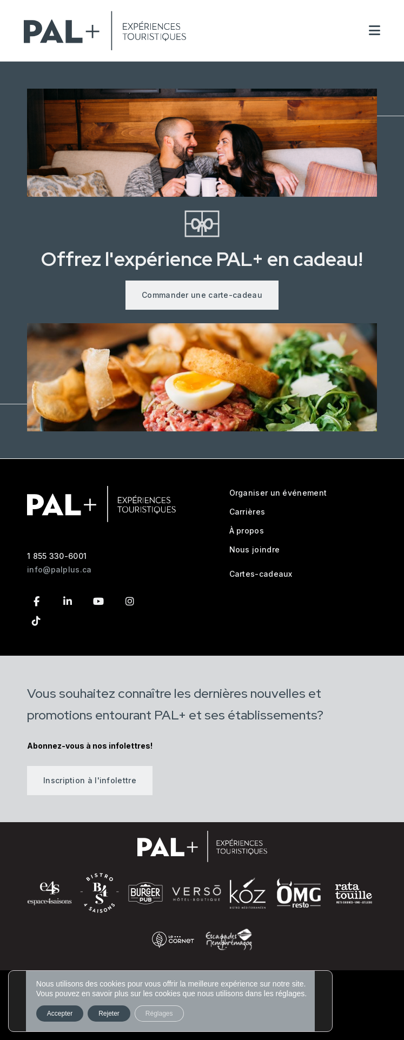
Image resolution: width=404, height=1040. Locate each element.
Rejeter (109, 1013)
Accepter (59, 1013)
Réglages (159, 1013)
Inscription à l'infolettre (89, 780)
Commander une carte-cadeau (202, 294)
